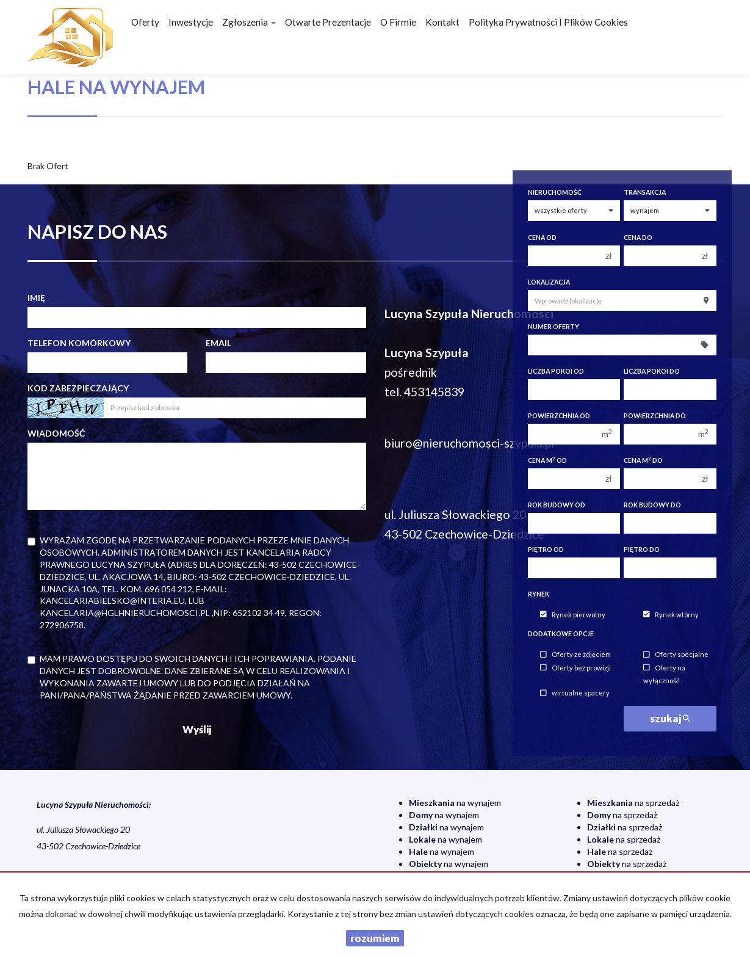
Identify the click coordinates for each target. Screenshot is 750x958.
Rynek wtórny (671, 615)
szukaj (670, 718)
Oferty (145, 21)
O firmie (398, 21)
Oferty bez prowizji (575, 668)
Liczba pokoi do (652, 371)
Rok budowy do (652, 505)
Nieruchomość (555, 192)
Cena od (542, 237)
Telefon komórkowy (79, 343)
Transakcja (645, 192)
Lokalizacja (549, 282)
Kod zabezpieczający (78, 388)
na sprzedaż (633, 802)
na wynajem (455, 802)
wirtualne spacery (575, 693)
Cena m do (643, 460)
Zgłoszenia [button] (249, 21)
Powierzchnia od (559, 415)
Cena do (638, 237)
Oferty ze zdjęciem (575, 655)
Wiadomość (56, 433)
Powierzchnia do (655, 415)
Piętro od (546, 549)
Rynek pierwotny (572, 615)
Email (218, 343)
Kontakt (442, 21)
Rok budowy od (556, 505)
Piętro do (642, 549)
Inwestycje (190, 21)
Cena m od (547, 460)
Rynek (538, 594)
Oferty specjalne (676, 655)
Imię (36, 297)
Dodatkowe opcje (561, 633)
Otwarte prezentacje (328, 21)
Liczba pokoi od (556, 371)
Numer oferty (553, 326)
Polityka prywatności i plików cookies (548, 21)
